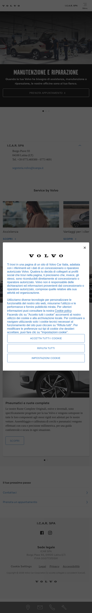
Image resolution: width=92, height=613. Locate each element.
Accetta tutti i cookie (46, 338)
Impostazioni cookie (46, 358)
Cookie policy (63, 310)
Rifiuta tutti (46, 348)
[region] (46, 306)
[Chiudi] (85, 248)
